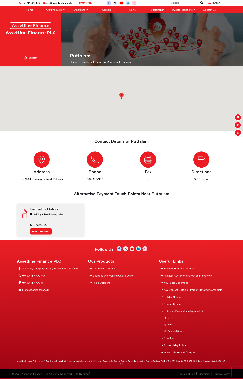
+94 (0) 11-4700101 (33, 282)
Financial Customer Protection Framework (188, 275)
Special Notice (172, 303)
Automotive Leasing (104, 268)
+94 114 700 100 (29, 3)
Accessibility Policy (175, 345)
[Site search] (201, 3)
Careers (106, 9)
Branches (86, 61)
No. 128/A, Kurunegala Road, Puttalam (42, 179)
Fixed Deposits (101, 282)
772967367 (38, 225)
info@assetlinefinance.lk (57, 3)
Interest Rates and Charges (179, 352)
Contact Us (209, 9)
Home (29, 9)
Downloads (170, 338)
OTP (169, 317)
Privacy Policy (85, 2)
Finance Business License (179, 268)
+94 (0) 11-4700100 (33, 275)
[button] (121, 96)
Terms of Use (187, 373)
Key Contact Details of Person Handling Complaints (193, 289)
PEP (169, 324)
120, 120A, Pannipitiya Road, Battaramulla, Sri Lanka (50, 268)
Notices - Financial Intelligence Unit (184, 311)
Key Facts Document (176, 282)
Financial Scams (175, 331)
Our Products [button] (54, 9)
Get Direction (201, 179)
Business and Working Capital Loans (113, 275)
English (214, 3)
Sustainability (158, 9)
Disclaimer (204, 373)
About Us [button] (80, 9)
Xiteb (87, 373)
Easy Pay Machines (107, 61)
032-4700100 (95, 179)
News (132, 9)
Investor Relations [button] (182, 9)
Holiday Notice (172, 296)
